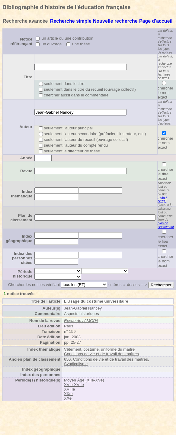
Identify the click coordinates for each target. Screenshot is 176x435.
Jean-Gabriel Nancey (83, 308)
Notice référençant (22, 41)
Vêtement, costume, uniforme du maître (99, 349)
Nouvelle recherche (115, 21)
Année (26, 158)
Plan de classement (22, 217)
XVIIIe (69, 389)
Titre (28, 77)
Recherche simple (70, 21)
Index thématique (21, 193)
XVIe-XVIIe (74, 384)
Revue (26, 171)
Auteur (25, 127)
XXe (68, 398)
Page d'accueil (156, 21)
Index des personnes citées (22, 258)
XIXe (68, 393)
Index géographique (19, 238)
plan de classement (166, 225)
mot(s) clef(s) (162, 199)
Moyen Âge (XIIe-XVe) (84, 380)
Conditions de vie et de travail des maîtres (101, 354)
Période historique (22, 273)
